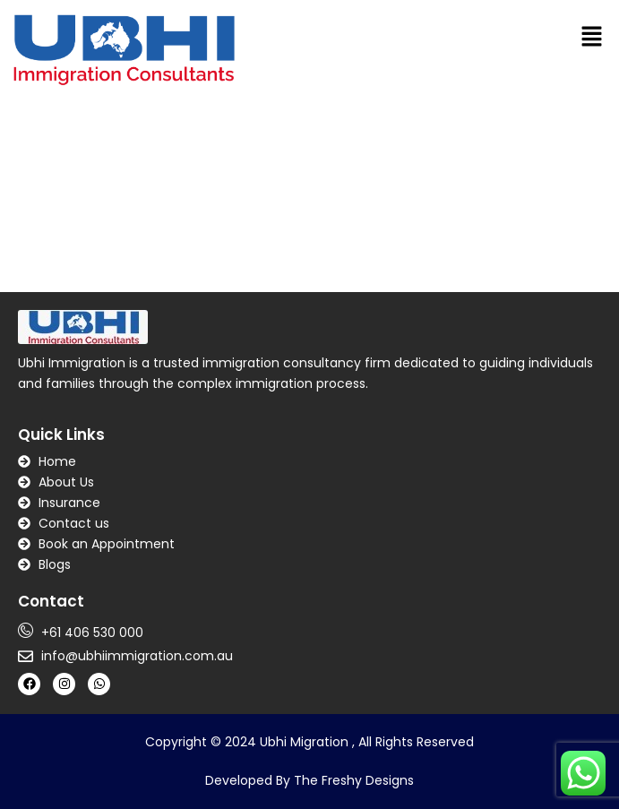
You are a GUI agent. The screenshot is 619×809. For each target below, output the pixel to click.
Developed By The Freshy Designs (309, 780)
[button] (592, 36)
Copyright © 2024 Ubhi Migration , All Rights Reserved (309, 742)
